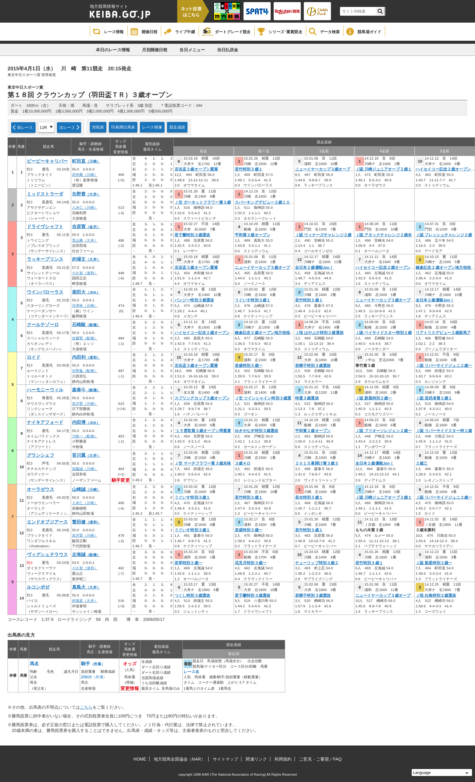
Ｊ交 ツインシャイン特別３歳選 (263, 398)
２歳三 (421, 463)
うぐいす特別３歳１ (252, 300)
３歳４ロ (242, 463)
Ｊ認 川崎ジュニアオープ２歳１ (383, 169)
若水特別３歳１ (309, 497)
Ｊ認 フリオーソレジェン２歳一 (383, 431)
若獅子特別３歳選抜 (313, 366)
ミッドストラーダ (45, 194)
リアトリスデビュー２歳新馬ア (443, 333)
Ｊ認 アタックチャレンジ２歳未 (383, 235)
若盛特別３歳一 (249, 366)
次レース (67, 127)
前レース (25, 127)
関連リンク (256, 759)
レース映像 (152, 127)
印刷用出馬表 (123, 127)
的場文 (86, 259)
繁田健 (86, 522)
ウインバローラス (45, 292)
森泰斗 (86, 389)
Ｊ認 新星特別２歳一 (434, 563)
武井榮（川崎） (85, 175)
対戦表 (98, 127)
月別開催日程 (155, 49)
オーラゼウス (40, 489)
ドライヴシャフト (45, 226)
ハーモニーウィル (45, 389)
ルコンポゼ (38, 587)
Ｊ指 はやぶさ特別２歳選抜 (319, 333)
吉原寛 (86, 226)
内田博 (86, 422)
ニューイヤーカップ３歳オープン (324, 169)
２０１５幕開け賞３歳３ (316, 463)
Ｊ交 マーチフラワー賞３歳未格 (203, 463)
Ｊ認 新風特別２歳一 (373, 398)
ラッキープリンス (45, 259)
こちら (86, 707)
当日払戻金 (227, 49)
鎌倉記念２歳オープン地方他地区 (445, 267)
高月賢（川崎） (85, 404)
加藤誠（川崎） (85, 469)
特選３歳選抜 (307, 398)
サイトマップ (225, 759)
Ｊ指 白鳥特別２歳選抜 (436, 595)
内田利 (86, 357)
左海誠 (86, 554)
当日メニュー (192, 49)
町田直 (86, 161)
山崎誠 (86, 489)
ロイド (33, 357)
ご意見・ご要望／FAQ (320, 759)
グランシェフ (40, 455)
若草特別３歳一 (188, 563)
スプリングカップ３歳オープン (202, 398)
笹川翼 (86, 455)
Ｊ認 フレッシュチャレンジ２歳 (444, 235)
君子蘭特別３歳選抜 (192, 235)
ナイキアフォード (45, 422)
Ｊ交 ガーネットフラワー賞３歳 (203, 202)
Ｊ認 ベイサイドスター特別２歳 (383, 333)
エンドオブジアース (47, 522)
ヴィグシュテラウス (47, 554)
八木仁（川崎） (85, 207)
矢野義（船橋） (85, 371)
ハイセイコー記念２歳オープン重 (445, 169)
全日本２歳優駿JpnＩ (314, 267)
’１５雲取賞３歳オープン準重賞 (203, 431)
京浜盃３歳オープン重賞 (196, 169)
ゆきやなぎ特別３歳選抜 (256, 431)
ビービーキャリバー (47, 161)
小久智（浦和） (85, 273)
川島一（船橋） (85, 436)
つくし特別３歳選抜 (192, 595)
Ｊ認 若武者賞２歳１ (434, 398)
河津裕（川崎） (85, 306)
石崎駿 (86, 324)
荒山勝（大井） (85, 240)
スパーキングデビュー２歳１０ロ (264, 202)
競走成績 (177, 127)
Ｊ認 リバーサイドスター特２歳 (444, 431)
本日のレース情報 (113, 49)
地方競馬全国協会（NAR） (179, 759)
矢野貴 (86, 194)
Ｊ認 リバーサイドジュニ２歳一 (444, 366)
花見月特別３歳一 (250, 563)
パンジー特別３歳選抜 (194, 300)
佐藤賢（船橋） (85, 338)
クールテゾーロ (43, 324)
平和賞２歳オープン (252, 235)
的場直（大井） (85, 601)
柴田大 (86, 292)
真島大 (86, 587)
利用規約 (283, 759)
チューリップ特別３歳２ (316, 563)
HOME (140, 759)
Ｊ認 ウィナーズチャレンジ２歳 (323, 235)
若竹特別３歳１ (249, 169)
